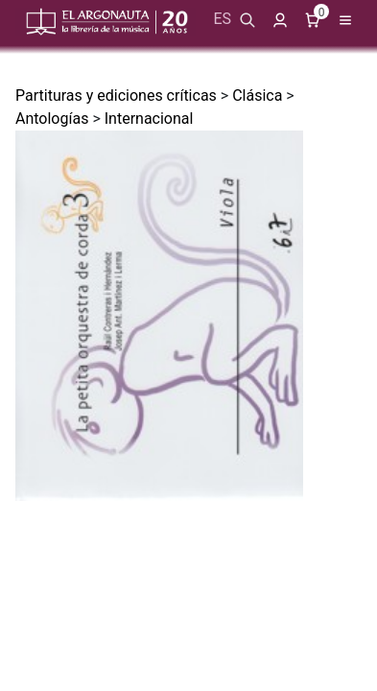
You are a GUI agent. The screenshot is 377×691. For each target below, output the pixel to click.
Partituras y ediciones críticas (116, 95)
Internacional (149, 118)
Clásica (257, 95)
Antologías (51, 118)
